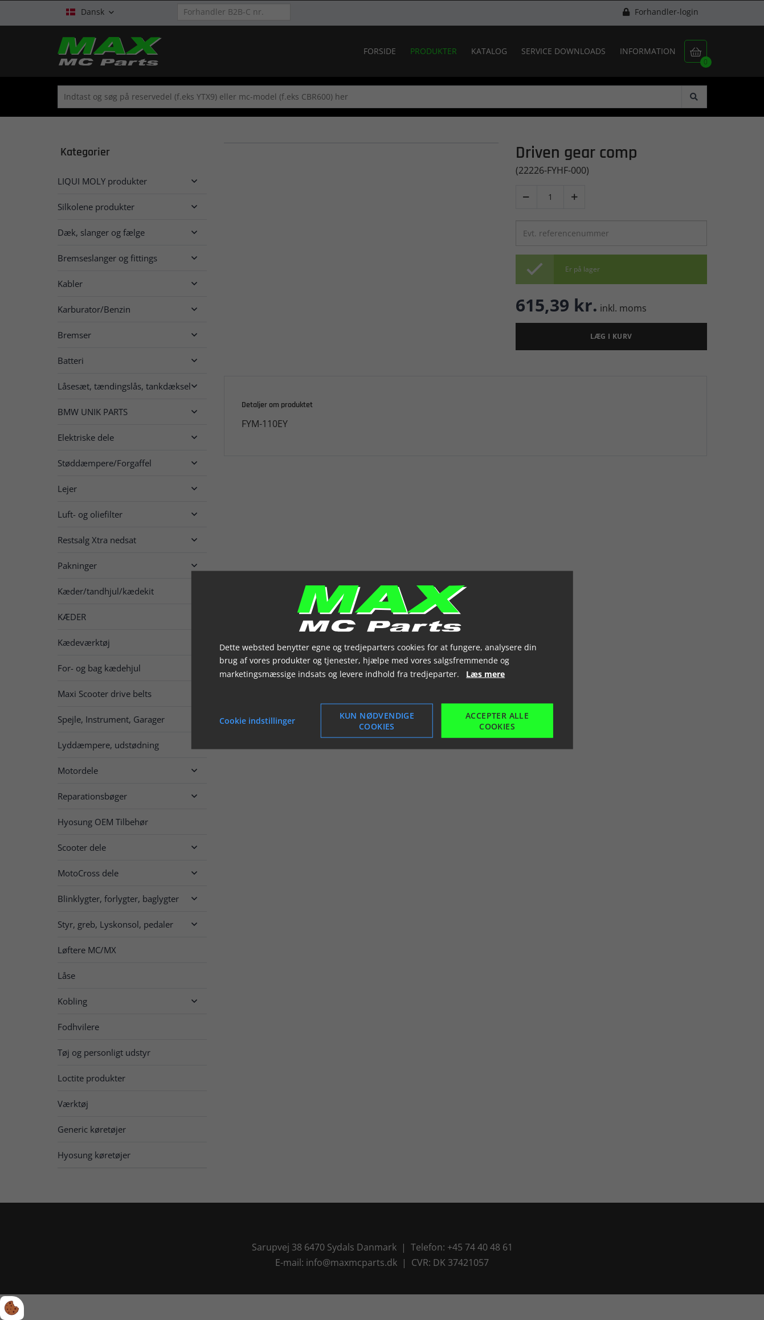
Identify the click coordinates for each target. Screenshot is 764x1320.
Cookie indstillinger (257, 720)
